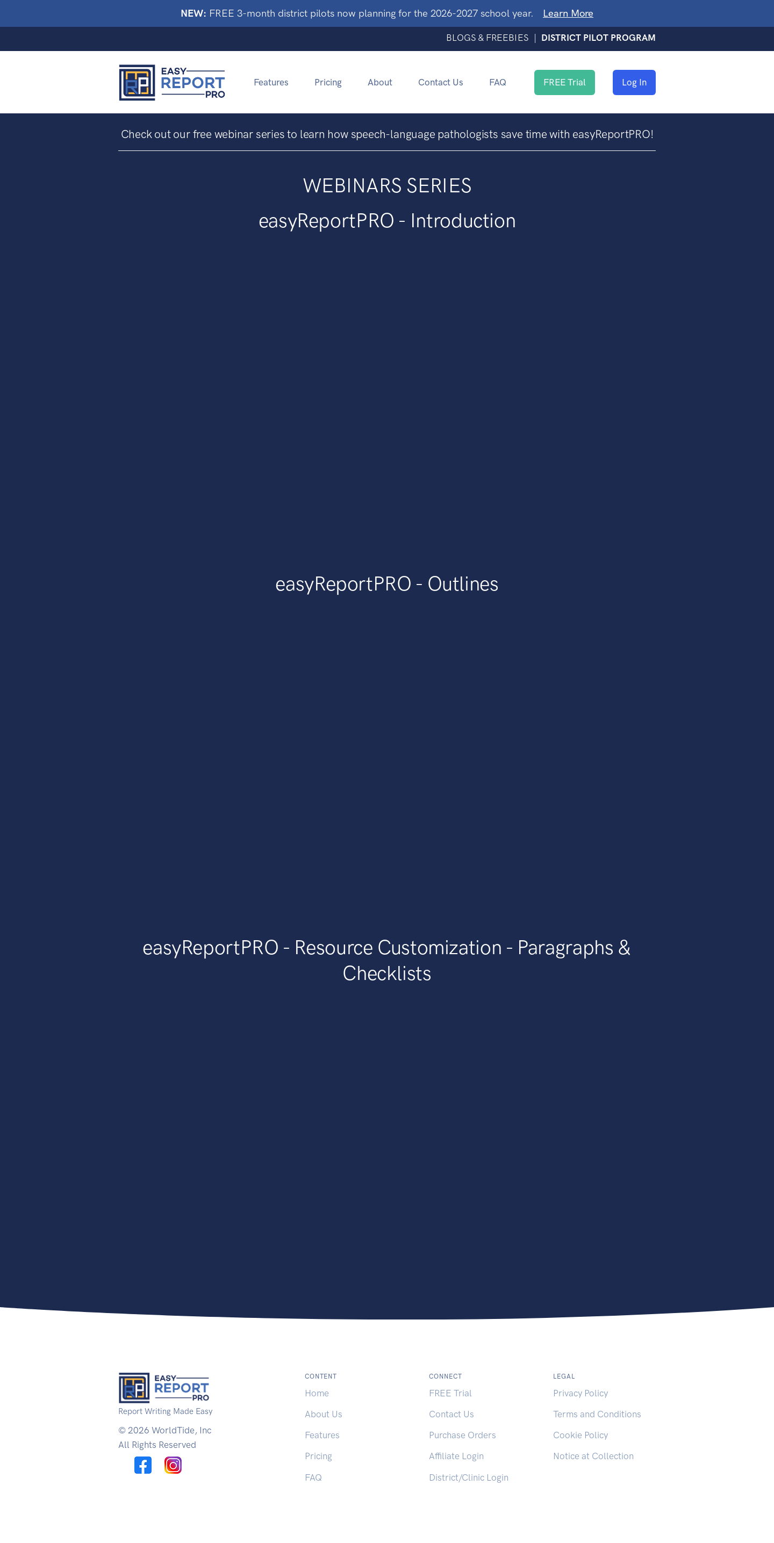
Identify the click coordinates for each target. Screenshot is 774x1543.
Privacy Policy (580, 1393)
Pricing (328, 82)
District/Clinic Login (468, 1477)
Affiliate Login (456, 1456)
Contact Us (440, 82)
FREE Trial (564, 82)
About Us (323, 1414)
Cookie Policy (580, 1435)
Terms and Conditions (597, 1414)
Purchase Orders (462, 1435)
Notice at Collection (593, 1456)
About (380, 82)
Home (317, 1393)
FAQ (497, 82)
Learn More (568, 13)
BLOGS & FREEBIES (488, 37)
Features (271, 82)
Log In (634, 82)
